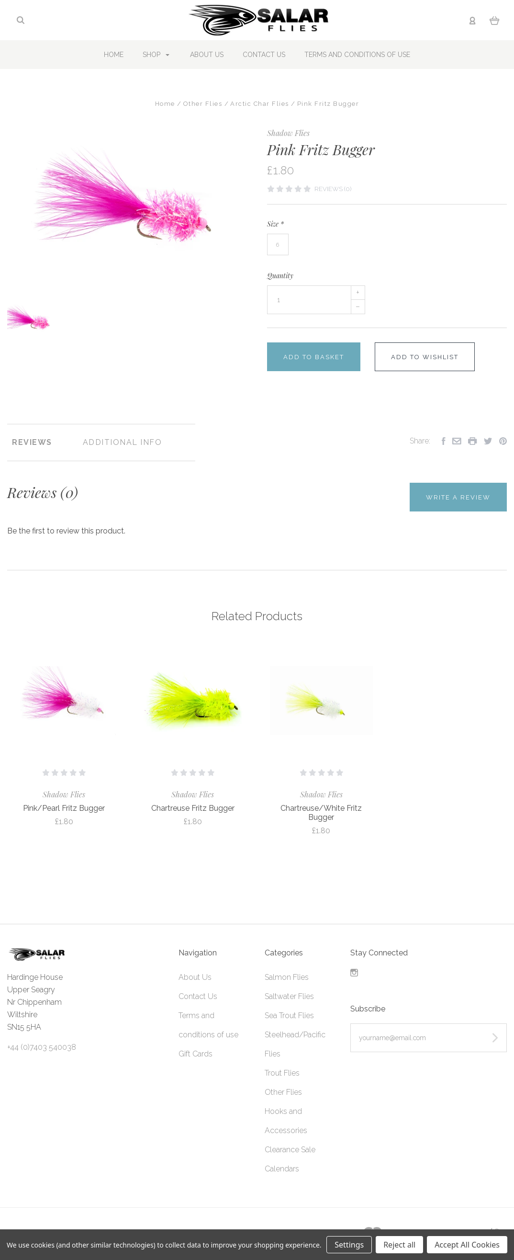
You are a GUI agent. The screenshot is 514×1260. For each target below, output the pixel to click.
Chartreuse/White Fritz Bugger (321, 813)
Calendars (282, 1168)
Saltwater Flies (289, 996)
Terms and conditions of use (357, 54)
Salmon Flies (287, 977)
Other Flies (283, 1092)
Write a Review (458, 497)
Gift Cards (195, 1053)
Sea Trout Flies (289, 1015)
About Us (206, 54)
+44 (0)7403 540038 (41, 1047)
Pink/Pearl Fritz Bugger (64, 808)
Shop (156, 54)
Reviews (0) (332, 189)
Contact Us (264, 54)
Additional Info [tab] (122, 442)
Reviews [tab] (32, 442)
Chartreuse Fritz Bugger (193, 808)
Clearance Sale (290, 1149)
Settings (349, 1244)
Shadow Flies (288, 133)
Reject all (399, 1244)
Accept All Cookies (467, 1244)
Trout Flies (282, 1073)
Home (113, 54)
